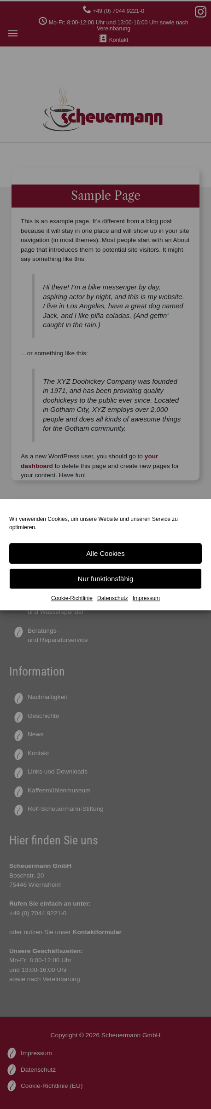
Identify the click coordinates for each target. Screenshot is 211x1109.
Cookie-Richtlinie (72, 598)
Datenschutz (112, 598)
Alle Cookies (105, 553)
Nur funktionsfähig (106, 579)
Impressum (146, 598)
